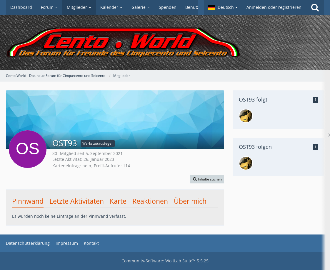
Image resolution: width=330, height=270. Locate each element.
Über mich (190, 201)
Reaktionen (150, 201)
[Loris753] (246, 116)
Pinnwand (28, 201)
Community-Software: (165, 261)
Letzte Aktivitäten (76, 201)
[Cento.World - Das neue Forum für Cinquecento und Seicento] (165, 42)
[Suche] (315, 7)
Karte (118, 201)
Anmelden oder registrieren (273, 7)
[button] (223, 7)
